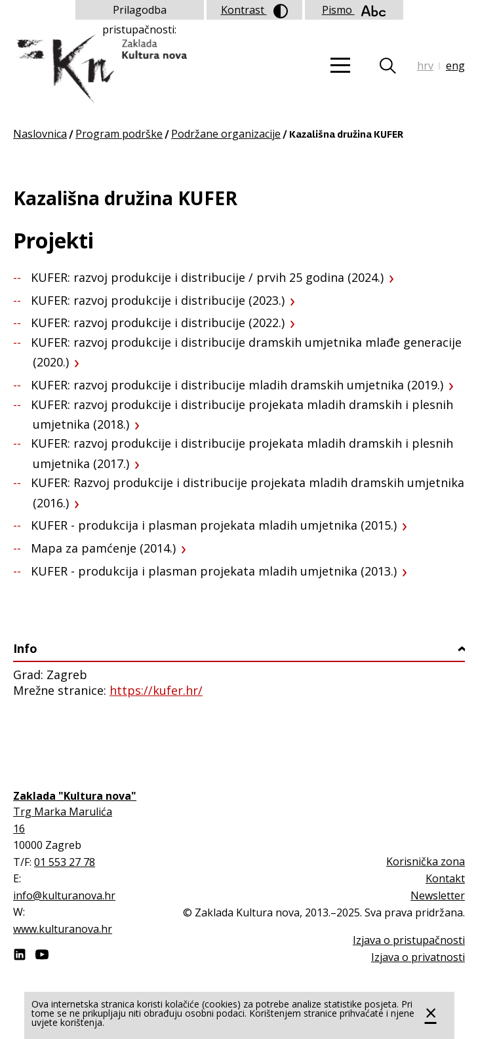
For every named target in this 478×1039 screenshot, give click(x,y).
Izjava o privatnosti (418, 957)
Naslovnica (40, 134)
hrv (425, 65)
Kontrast (254, 10)
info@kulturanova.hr (64, 895)
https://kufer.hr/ (156, 690)
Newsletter (437, 895)
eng (455, 65)
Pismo (354, 10)
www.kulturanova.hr (62, 929)
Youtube (42, 954)
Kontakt (445, 878)
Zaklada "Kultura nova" (100, 69)
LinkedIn (19, 954)
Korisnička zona (425, 861)
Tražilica (396, 65)
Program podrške (119, 134)
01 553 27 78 (64, 862)
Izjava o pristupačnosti (409, 940)
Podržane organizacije (226, 134)
